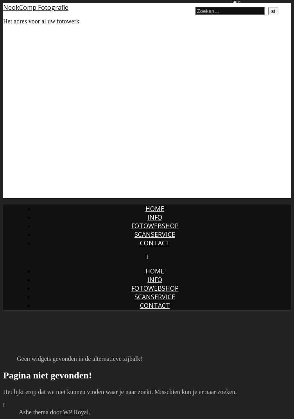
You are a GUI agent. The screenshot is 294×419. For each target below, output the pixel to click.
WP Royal (76, 412)
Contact (155, 243)
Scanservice (154, 234)
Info (154, 217)
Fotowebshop (155, 226)
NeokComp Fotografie (35, 7)
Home (154, 208)
